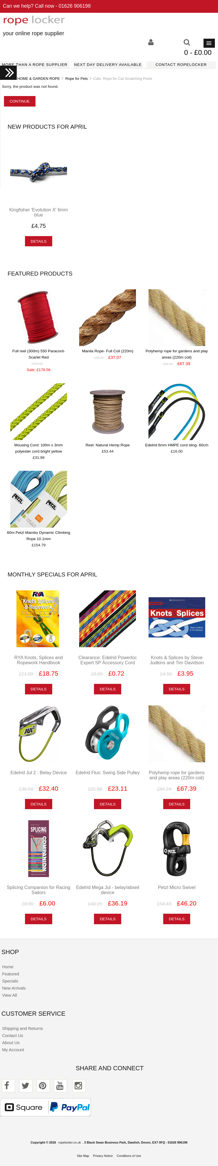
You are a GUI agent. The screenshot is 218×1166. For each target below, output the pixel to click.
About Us (11, 1042)
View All (9, 995)
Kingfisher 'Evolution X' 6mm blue (38, 212)
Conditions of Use (129, 1155)
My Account (13, 1049)
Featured (10, 973)
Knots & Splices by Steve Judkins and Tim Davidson (177, 660)
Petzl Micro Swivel (176, 887)
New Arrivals (14, 988)
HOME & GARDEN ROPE (38, 78)
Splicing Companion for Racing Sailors (38, 890)
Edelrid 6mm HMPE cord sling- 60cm (176, 445)
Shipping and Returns (22, 1028)
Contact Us (12, 1035)
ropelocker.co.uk (69, 1142)
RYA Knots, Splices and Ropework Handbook (38, 660)
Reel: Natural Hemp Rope (107, 445)
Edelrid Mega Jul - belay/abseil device (107, 890)
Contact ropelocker (181, 65)
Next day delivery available (108, 65)
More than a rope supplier (35, 65)
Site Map (83, 1155)
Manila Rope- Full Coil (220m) (107, 351)
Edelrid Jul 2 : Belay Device (39, 772)
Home (7, 966)
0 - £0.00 (198, 52)
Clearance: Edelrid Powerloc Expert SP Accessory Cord (107, 660)
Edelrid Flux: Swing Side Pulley (108, 772)
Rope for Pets (76, 78)
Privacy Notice (103, 1155)
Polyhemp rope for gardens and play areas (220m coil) (177, 775)
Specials (10, 980)
